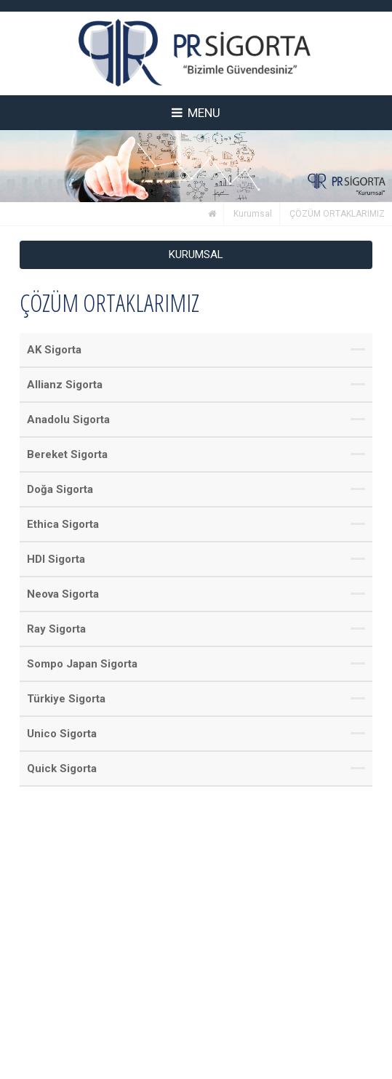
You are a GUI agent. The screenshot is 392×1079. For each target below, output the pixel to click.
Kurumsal (252, 214)
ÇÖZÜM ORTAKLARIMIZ (337, 214)
